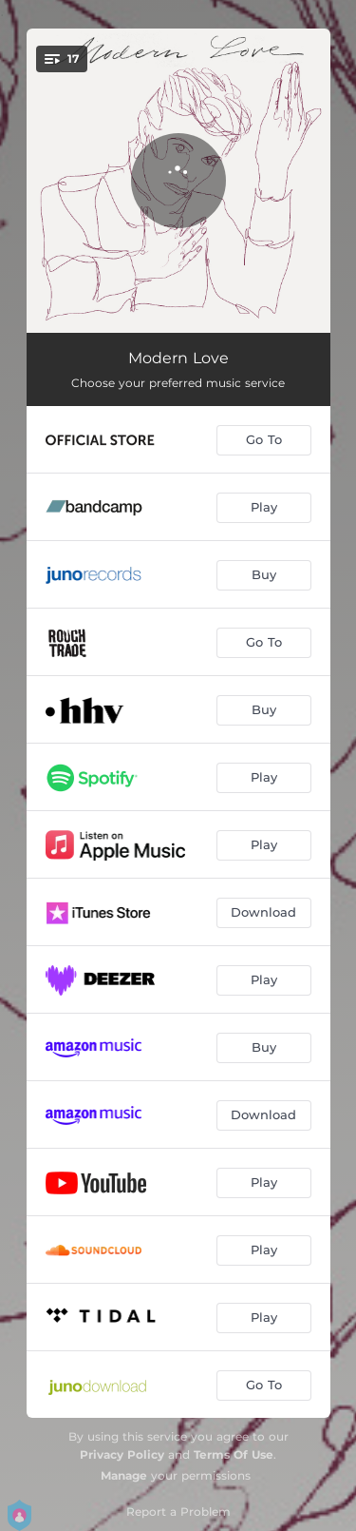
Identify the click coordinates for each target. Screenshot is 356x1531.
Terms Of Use (233, 1454)
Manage (124, 1475)
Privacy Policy (122, 1454)
